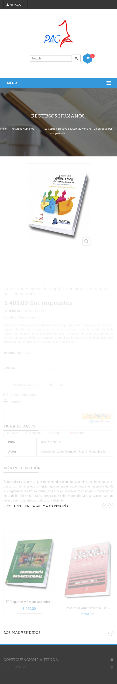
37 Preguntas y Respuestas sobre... (29, 612)
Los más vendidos (21, 633)
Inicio (3, 128)
